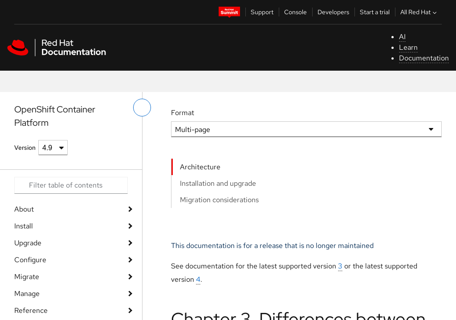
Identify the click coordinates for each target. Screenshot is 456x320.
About (24, 209)
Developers (333, 12)
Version (25, 148)
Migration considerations (219, 199)
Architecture (200, 167)
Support (262, 12)
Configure (30, 259)
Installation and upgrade (218, 183)
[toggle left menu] (142, 107)
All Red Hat (419, 12)
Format (182, 112)
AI (402, 36)
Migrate (26, 276)
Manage (27, 293)
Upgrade (27, 243)
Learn (408, 47)
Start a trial (375, 12)
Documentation (424, 58)
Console (295, 12)
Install (23, 226)
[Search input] (71, 185)
